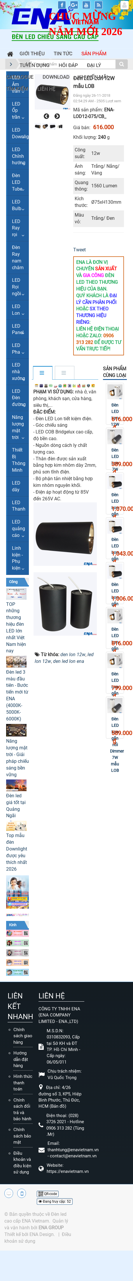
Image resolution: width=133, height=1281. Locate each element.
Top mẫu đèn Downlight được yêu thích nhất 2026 (16, 852)
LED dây (16, 486)
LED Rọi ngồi (16, 286)
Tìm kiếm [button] (17, 88)
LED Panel (18, 329)
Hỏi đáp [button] (68, 65)
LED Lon (16, 310)
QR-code (47, 1194)
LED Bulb (16, 205)
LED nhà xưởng (18, 371)
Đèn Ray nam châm (18, 257)
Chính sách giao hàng (22, 1036)
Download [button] (56, 77)
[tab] (42, 373)
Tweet (79, 250)
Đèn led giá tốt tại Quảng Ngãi (16, 806)
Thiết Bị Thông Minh (18, 460)
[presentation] (45, 116)
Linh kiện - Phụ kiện (17, 558)
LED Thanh (18, 506)
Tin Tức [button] (63, 53)
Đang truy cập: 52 (54, 1201)
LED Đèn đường (19, 397)
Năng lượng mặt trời (18, 427)
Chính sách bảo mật (22, 1136)
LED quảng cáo (18, 528)
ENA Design (41, 1234)
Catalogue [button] (20, 77)
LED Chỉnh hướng (18, 156)
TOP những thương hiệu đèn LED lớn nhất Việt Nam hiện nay (16, 627)
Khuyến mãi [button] (93, 77)
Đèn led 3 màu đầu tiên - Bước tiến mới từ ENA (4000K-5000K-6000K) (17, 695)
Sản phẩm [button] (93, 53)
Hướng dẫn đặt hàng (20, 1059)
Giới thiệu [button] (32, 53)
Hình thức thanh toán (22, 1083)
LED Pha (16, 349)
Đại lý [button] (94, 65)
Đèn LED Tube (17, 182)
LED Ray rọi (16, 228)
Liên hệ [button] (46, 88)
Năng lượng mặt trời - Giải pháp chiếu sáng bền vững (17, 757)
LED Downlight (20, 133)
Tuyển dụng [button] (35, 65)
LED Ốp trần (16, 110)
